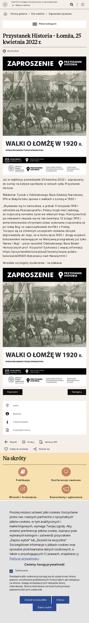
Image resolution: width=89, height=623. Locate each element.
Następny (75, 391)
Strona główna (19, 13)
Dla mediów (37, 13)
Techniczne (21, 571)
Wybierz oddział (23, 5)
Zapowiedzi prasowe (60, 13)
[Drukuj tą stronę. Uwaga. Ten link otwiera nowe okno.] (28, 442)
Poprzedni (10, 391)
